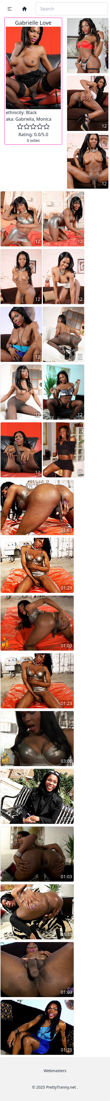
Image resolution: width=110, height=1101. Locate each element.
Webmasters (55, 1070)
